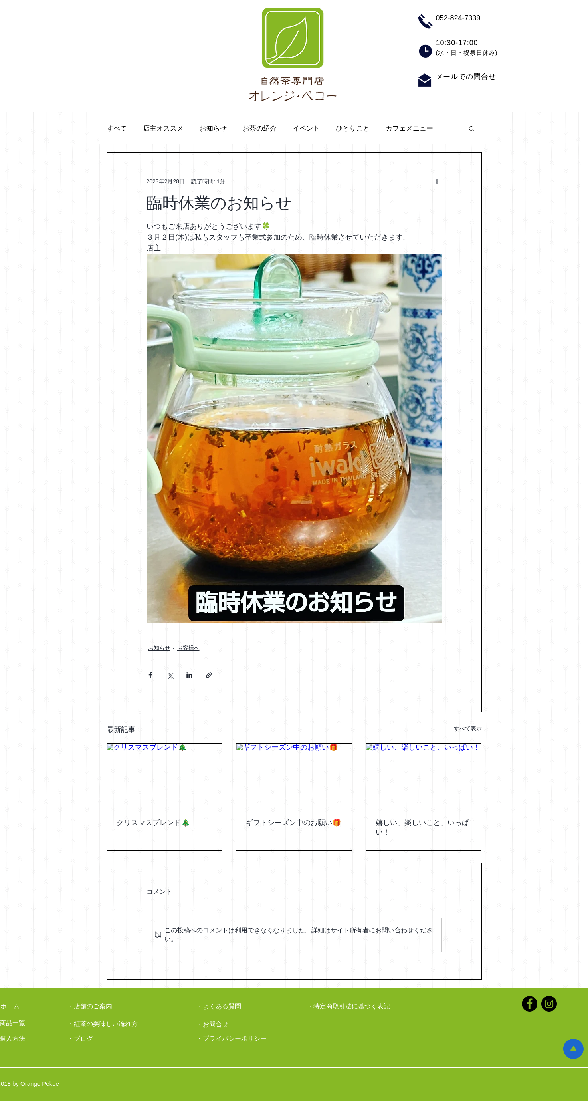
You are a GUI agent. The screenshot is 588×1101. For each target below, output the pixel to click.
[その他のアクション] (437, 181)
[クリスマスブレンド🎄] (164, 776)
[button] (471, 128)
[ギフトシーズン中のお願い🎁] (294, 776)
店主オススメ (163, 128)
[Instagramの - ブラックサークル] (549, 1004)
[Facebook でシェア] (150, 675)
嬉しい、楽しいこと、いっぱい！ (422, 827)
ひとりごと (353, 128)
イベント (306, 128)
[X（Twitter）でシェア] (170, 675)
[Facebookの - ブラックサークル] (529, 1004)
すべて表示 (468, 728)
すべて (117, 128)
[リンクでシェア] (209, 675)
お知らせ (213, 128)
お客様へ (188, 648)
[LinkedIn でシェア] (189, 675)
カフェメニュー (409, 128)
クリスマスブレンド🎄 (153, 822)
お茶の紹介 (260, 128)
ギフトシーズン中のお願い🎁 (293, 822)
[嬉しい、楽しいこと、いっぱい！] (423, 776)
